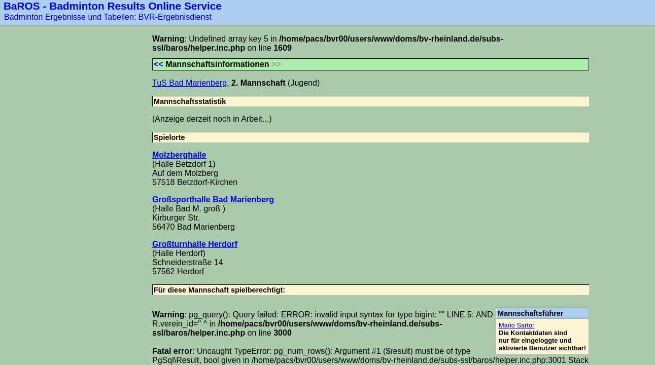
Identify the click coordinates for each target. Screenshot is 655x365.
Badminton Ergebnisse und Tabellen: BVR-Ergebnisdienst (108, 17)
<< (158, 64)
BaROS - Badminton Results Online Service (113, 6)
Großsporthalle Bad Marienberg (213, 199)
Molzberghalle (179, 155)
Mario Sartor (516, 325)
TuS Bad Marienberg (189, 83)
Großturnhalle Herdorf (194, 244)
